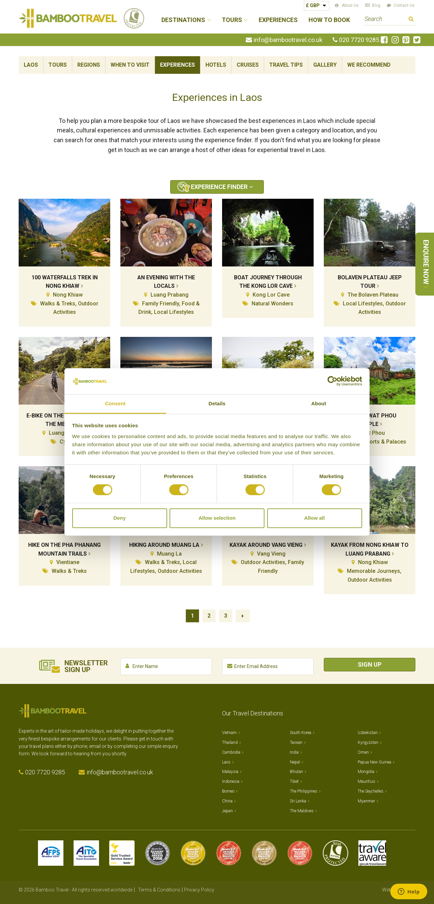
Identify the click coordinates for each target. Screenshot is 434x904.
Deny (119, 518)
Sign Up (369, 664)
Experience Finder (219, 186)
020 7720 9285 (359, 40)
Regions (88, 65)
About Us (350, 5)
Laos (31, 65)
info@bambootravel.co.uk (288, 40)
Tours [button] (232, 20)
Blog (376, 5)
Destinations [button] (183, 20)
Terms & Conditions (159, 889)
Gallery (325, 65)
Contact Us (404, 5)
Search (411, 19)
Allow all (314, 518)
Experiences (278, 20)
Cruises (248, 65)
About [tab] (318, 403)
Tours (57, 65)
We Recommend (369, 65)
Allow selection (216, 518)
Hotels (215, 65)
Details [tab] (217, 403)
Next (243, 615)
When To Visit (130, 65)
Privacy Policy (199, 889)
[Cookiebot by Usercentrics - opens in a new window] (332, 381)
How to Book (329, 20)
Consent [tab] (115, 403)
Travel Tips (286, 65)
